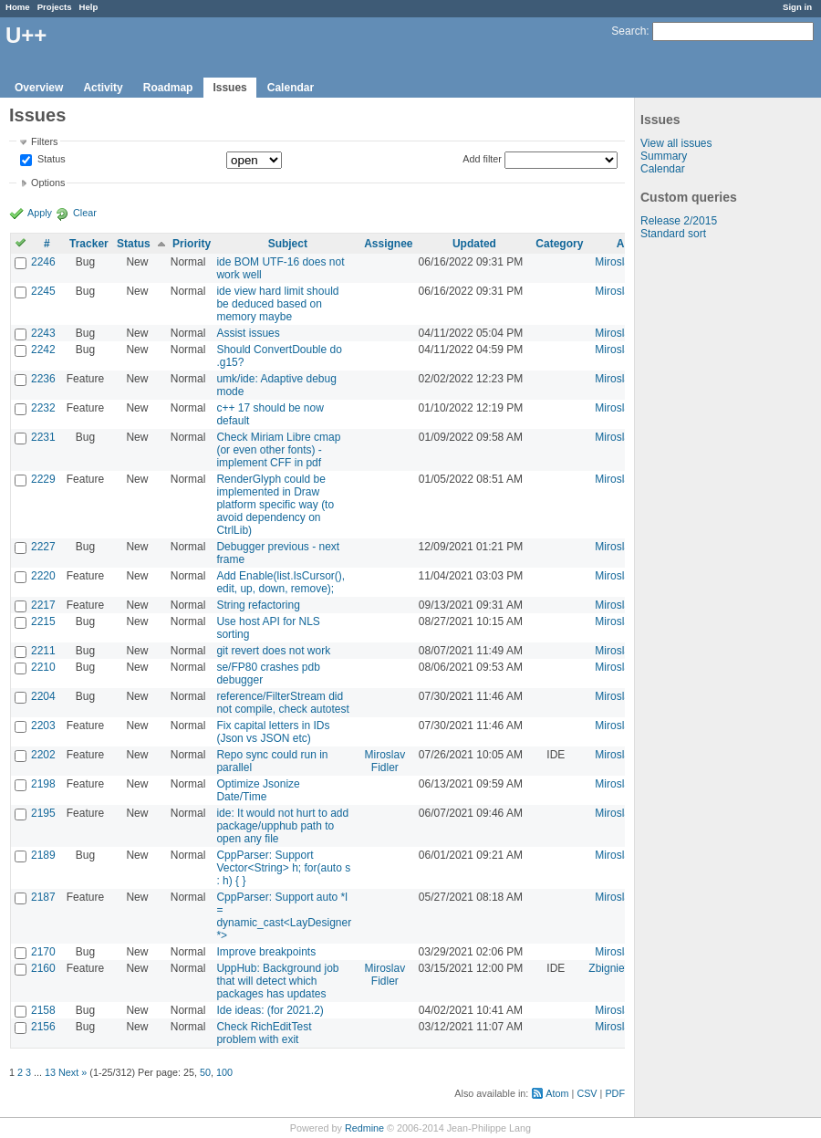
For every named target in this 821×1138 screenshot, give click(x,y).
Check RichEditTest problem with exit (263, 1033)
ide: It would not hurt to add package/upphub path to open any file (282, 826)
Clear (85, 212)
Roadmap (168, 87)
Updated (474, 243)
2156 (43, 1026)
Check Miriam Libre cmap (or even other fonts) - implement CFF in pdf (278, 450)
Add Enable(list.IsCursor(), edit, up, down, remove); (280, 582)
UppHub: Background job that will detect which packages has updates (277, 981)
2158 (43, 1010)
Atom (557, 1093)
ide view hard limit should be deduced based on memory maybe (277, 304)
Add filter (482, 158)
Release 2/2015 (678, 220)
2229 (43, 479)
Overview (39, 87)
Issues (229, 87)
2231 (43, 437)
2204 (43, 696)
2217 (43, 605)
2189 (43, 855)
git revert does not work (273, 650)
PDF (615, 1093)
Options (48, 182)
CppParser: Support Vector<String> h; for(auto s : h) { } (283, 868)
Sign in (797, 7)
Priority (191, 243)
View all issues (676, 143)
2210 (43, 667)
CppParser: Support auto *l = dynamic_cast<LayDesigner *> (283, 916)
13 (50, 1072)
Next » (72, 1072)
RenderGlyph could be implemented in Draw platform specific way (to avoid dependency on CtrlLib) (275, 505)
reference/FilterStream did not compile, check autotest (282, 702)
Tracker (89, 243)
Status (50, 159)
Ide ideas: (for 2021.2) (269, 1010)
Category (559, 243)
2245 (43, 291)
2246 (43, 262)
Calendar (290, 87)
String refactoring (257, 605)
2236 (43, 378)
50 (205, 1072)
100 (224, 1072)
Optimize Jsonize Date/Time (257, 790)
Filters (44, 141)
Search (628, 31)
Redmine (364, 1127)
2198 (43, 784)
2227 (43, 546)
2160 (43, 968)
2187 (43, 897)
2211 (43, 650)
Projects (54, 7)
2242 (43, 349)
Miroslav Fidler (385, 761)
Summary (663, 156)
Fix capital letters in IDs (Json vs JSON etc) (272, 732)
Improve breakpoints (266, 951)
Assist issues (247, 333)
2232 (43, 408)
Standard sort (673, 233)
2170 (43, 951)
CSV (587, 1093)
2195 (43, 813)
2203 (43, 725)
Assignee (388, 243)
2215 (43, 621)
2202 (43, 754)
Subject (287, 243)
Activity (102, 87)
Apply (39, 212)
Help (89, 7)
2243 (43, 333)
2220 (43, 575)
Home (17, 7)
